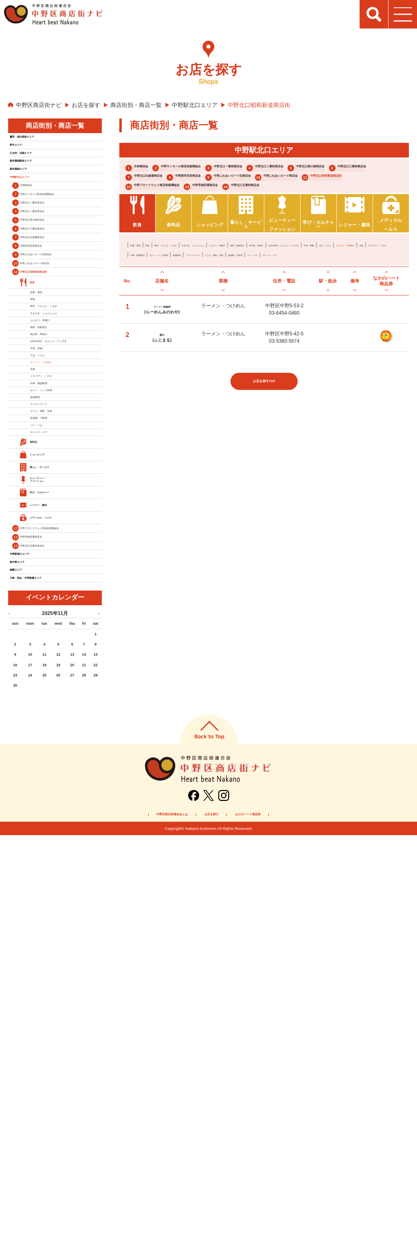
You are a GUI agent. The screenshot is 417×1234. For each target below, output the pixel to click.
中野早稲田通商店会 (286, 226)
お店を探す (86, 105)
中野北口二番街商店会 (166, 183)
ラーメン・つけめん (333, 316)
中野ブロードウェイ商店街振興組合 (186, 226)
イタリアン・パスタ (152, 326)
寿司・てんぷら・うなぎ (201, 307)
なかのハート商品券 (298, 1211)
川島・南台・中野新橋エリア (49, 969)
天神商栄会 (150, 168)
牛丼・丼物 (260, 316)
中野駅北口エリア (194, 105)
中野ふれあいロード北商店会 (336, 197)
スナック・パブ (216, 336)
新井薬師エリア (32, 202)
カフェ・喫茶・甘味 (353, 326)
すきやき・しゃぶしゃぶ (260, 307)
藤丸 (162, 418)
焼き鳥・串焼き (147, 316)
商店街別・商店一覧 (136, 105)
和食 (164, 307)
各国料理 (277, 326)
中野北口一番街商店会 (327, 168)
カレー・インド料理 (240, 326)
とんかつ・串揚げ (311, 307)
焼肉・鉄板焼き (353, 307)
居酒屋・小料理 (147, 336)
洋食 (365, 316)
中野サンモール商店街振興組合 (230, 168)
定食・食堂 (142, 307)
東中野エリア (29, 938)
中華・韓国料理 (196, 326)
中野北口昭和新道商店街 (266, 212)
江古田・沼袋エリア (38, 171)
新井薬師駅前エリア (38, 187)
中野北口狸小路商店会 (250, 183)
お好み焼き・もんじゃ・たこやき (206, 316)
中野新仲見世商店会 (246, 197)
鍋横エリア (26, 953)
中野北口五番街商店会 (166, 240)
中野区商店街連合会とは (125, 1211)
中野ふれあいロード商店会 (173, 212)
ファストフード (309, 326)
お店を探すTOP (264, 471)
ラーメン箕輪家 (162, 390)
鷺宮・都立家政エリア (40, 140)
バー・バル (181, 336)
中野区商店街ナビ (38, 105)
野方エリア (26, 156)
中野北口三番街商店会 (333, 183)
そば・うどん (291, 316)
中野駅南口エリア (35, 922)
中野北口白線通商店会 (166, 197)
